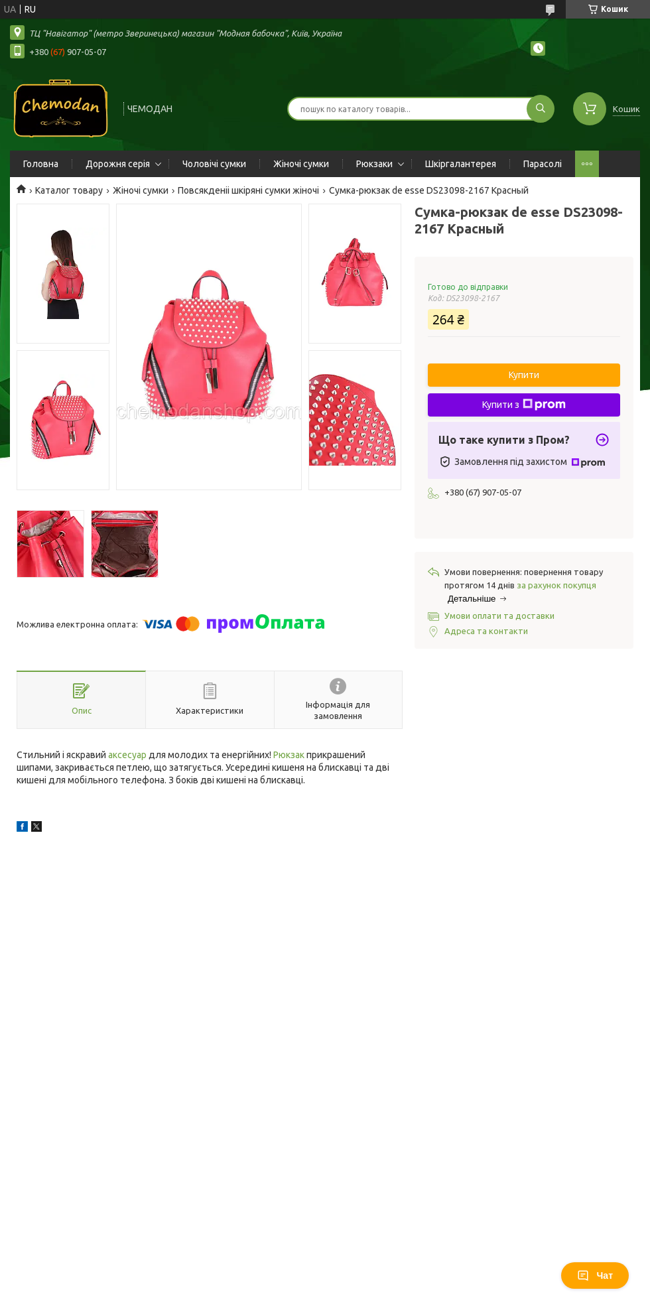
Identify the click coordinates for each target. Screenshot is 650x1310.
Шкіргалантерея (460, 163)
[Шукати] (540, 109)
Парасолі (542, 163)
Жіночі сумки (301, 163)
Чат (595, 1275)
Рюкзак (288, 755)
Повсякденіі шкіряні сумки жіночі (248, 190)
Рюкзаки (374, 163)
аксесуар (127, 755)
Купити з (524, 405)
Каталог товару (69, 190)
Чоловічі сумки (214, 163)
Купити (524, 374)
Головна (40, 163)
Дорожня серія (118, 163)
